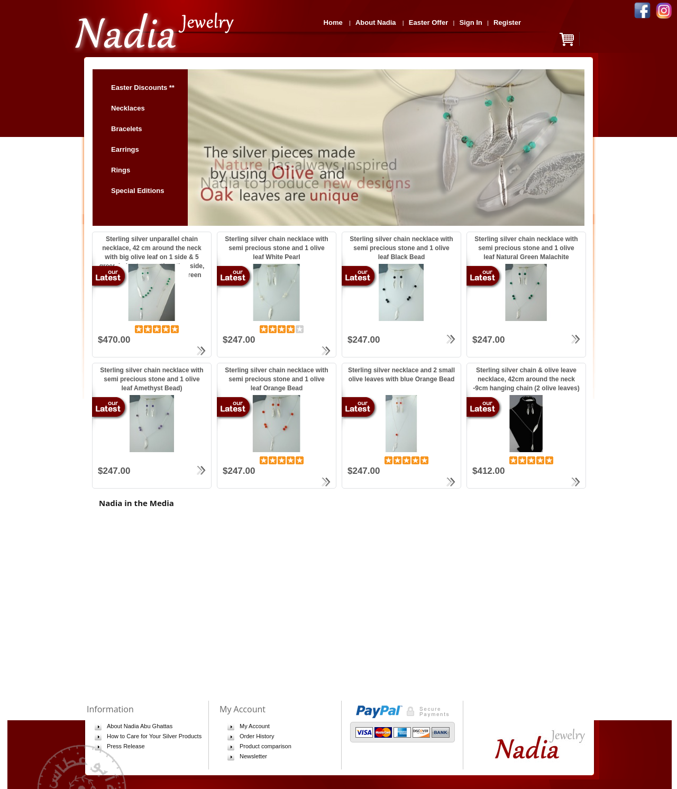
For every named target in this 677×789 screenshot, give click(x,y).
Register (507, 22)
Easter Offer (428, 22)
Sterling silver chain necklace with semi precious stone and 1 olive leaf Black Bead (401, 248)
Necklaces (128, 108)
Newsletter (253, 756)
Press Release (126, 746)
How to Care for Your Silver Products (154, 736)
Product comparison (265, 746)
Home (333, 22)
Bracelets (126, 129)
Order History (257, 736)
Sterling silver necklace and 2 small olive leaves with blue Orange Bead (401, 374)
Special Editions (137, 191)
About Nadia (375, 22)
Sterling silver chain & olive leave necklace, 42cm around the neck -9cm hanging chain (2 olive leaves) (526, 379)
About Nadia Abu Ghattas (139, 726)
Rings (125, 170)
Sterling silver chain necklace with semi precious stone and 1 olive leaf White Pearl (276, 248)
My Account (255, 726)
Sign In (470, 22)
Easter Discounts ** (143, 87)
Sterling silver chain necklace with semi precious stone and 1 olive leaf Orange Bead (276, 379)
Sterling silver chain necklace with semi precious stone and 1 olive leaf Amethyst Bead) (151, 379)
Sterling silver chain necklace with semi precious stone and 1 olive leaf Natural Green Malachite (526, 248)
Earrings (130, 149)
